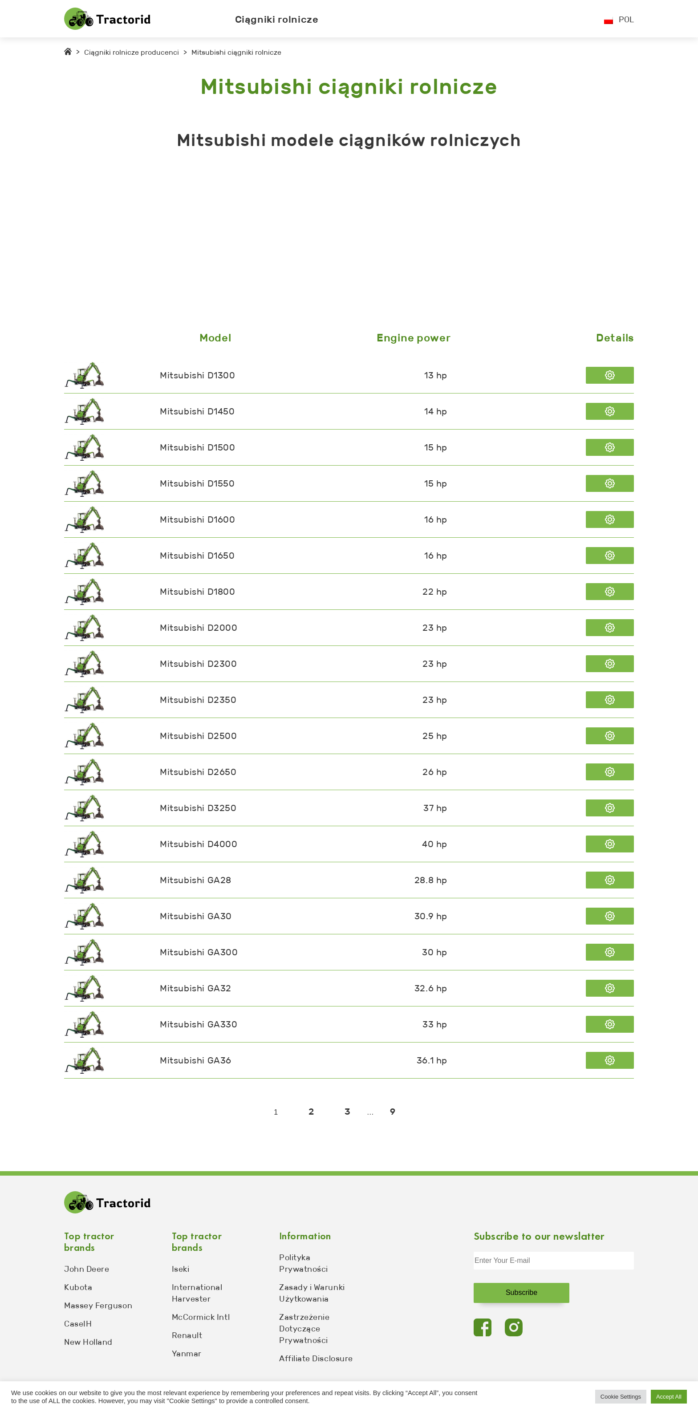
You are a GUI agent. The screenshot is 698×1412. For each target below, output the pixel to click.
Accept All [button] (669, 1396)
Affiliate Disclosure (316, 1358)
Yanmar (187, 1354)
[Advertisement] (331, 242)
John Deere (86, 1269)
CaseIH (78, 1324)
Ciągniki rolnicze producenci (131, 52)
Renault (187, 1335)
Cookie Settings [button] (621, 1396)
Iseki (181, 1269)
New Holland (88, 1342)
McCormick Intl (201, 1317)
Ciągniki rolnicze (277, 19)
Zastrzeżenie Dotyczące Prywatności (304, 1328)
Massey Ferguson (98, 1306)
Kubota (78, 1287)
